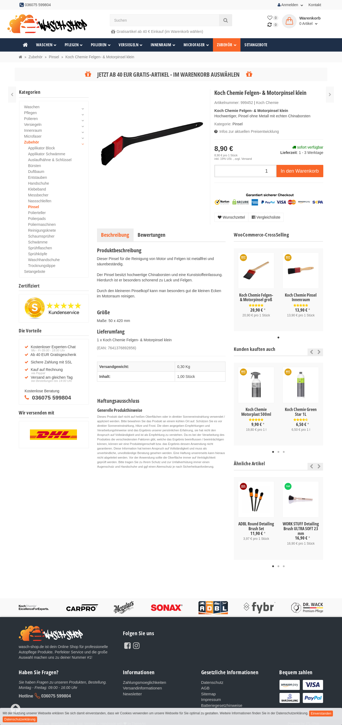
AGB (205, 687)
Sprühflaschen (40, 248)
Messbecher (38, 195)
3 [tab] (283, 452)
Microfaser (196, 45)
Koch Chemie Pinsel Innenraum (301, 297)
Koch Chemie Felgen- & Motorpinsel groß (256, 297)
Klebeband (37, 189)
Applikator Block (41, 148)
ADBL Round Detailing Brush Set (256, 526)
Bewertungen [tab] (151, 234)
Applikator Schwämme (46, 154)
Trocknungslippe (41, 265)
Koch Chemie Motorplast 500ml (256, 411)
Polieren (101, 45)
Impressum (210, 698)
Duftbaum (36, 171)
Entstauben (37, 177)
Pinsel (237, 124)
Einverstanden (321, 713)
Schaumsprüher (41, 236)
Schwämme (38, 242)
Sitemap (208, 693)
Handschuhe (38, 183)
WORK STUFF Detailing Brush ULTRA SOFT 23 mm (301, 528)
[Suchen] (164, 20)
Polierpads (37, 218)
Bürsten (34, 166)
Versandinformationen (141, 687)
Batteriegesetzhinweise (220, 703)
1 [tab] (278, 337)
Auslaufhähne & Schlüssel (50, 160)
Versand (246, 158)
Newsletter (132, 693)
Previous (310, 351)
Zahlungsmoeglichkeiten (143, 682)
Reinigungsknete (42, 230)
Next (319, 351)
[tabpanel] (256, 289)
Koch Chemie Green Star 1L (301, 411)
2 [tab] (278, 452)
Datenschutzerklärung (20, 719)
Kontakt (315, 5)
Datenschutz (211, 682)
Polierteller (37, 213)
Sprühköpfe (37, 254)
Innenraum (163, 45)
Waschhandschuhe (44, 260)
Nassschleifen (39, 201)
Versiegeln (131, 45)
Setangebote (255, 45)
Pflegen (74, 45)
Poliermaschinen (42, 224)
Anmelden (290, 5)
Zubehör (226, 45)
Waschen (46, 45)
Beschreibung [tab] (115, 234)
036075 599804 (56, 696)
